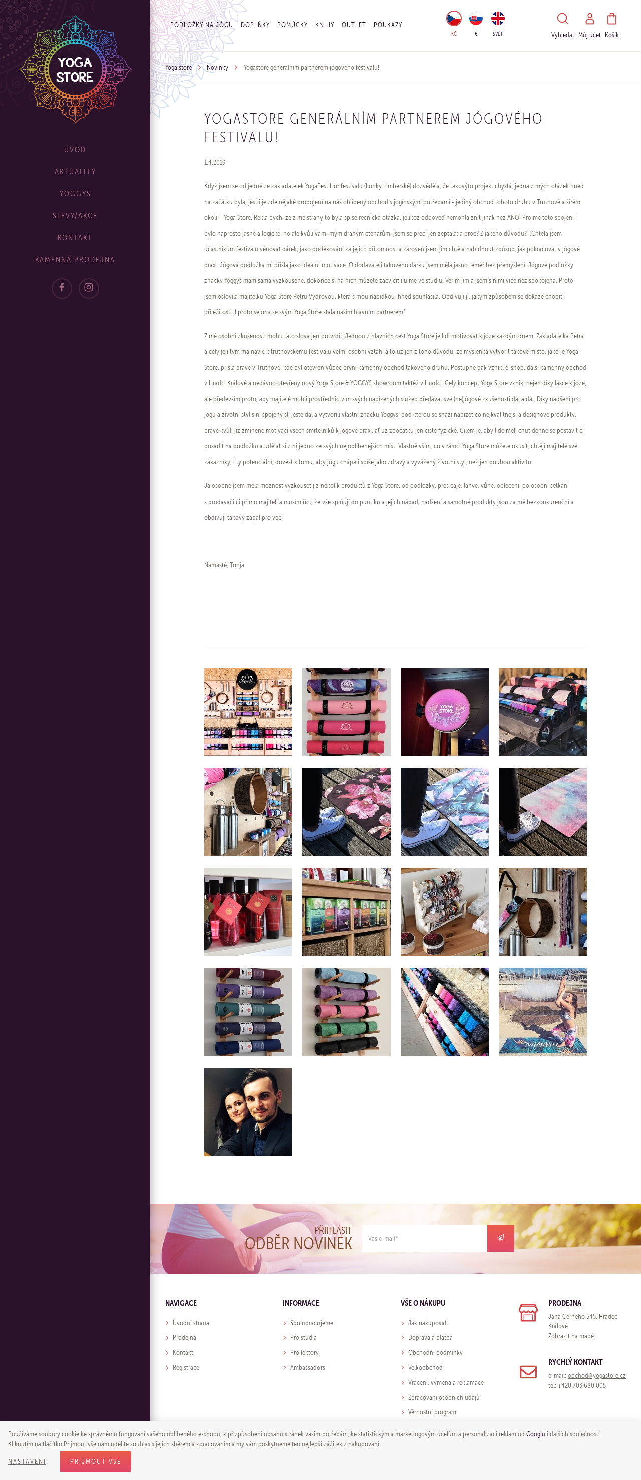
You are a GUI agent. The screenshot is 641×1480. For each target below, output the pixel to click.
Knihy (324, 25)
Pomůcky (292, 25)
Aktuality (75, 171)
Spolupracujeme (311, 1323)
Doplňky (255, 25)
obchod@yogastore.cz (597, 1375)
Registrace (186, 1367)
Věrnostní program (432, 1412)
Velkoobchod (425, 1367)
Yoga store (178, 67)
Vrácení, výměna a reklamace (446, 1382)
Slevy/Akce (75, 215)
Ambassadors (307, 1367)
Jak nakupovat (427, 1323)
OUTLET (354, 25)
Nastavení (27, 1461)
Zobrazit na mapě (571, 1336)
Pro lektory (304, 1352)
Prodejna (184, 1337)
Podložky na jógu (201, 25)
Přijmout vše (95, 1461)
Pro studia (303, 1337)
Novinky (217, 67)
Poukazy (388, 25)
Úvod (75, 149)
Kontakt (75, 237)
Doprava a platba (430, 1337)
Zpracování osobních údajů (444, 1397)
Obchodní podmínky (435, 1352)
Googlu (535, 1434)
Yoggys (75, 193)
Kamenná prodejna (75, 259)
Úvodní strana (191, 1323)
